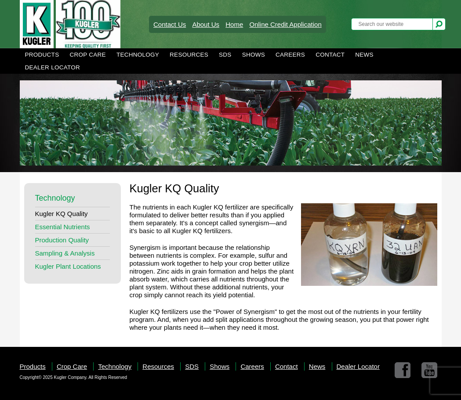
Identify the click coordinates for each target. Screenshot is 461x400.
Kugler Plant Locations (68, 266)
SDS (225, 54)
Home (234, 24)
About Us (205, 24)
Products (42, 54)
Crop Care (87, 54)
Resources (189, 54)
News (364, 54)
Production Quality (62, 240)
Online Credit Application (285, 24)
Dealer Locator (52, 67)
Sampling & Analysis (65, 253)
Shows (253, 54)
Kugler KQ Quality (61, 213)
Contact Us (169, 24)
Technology (137, 54)
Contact (330, 54)
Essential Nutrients (62, 227)
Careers (290, 54)
